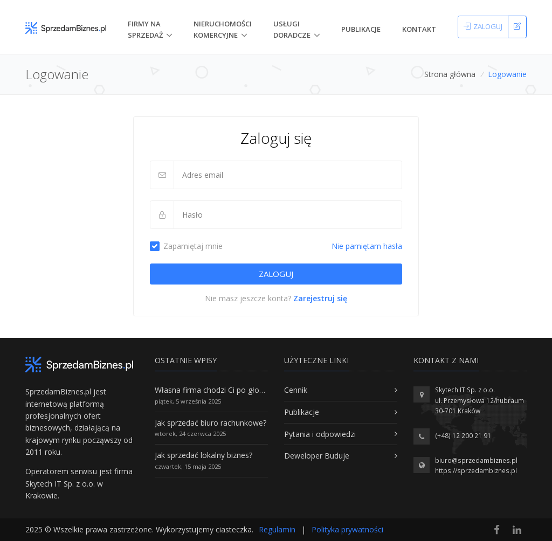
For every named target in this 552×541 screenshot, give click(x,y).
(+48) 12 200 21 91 (463, 435)
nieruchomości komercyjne (223, 29)
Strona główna (449, 74)
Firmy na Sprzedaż (145, 29)
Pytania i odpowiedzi (320, 434)
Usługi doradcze (291, 29)
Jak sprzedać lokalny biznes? (203, 455)
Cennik (295, 390)
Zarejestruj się (320, 298)
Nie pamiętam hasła (367, 246)
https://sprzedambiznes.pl (476, 470)
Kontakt (419, 29)
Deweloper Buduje (316, 455)
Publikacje (361, 29)
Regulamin (277, 529)
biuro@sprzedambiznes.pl (476, 460)
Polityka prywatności (347, 529)
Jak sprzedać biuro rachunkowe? (210, 423)
